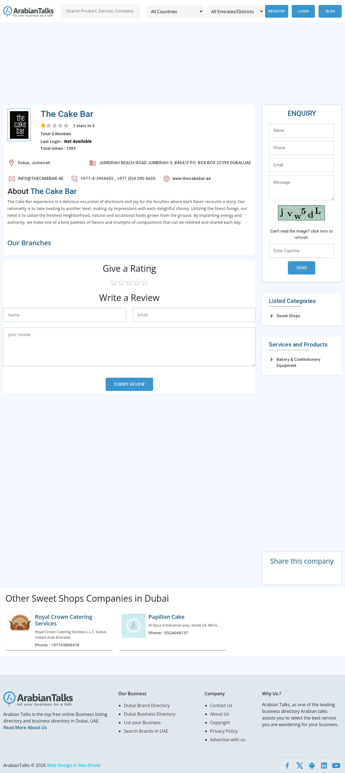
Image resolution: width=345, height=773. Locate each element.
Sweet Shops (288, 316)
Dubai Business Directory (149, 714)
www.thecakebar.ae (192, 178)
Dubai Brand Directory (147, 705)
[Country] (174, 11)
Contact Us (221, 705)
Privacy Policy (224, 731)
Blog (330, 11)
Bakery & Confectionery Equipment (298, 362)
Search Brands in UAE (146, 731)
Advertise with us (227, 740)
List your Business (142, 722)
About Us (219, 714)
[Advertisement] (168, 66)
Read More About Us (25, 727)
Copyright (220, 722)
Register (276, 11)
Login (303, 11)
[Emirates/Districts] (233, 11)
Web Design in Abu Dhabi (73, 765)
